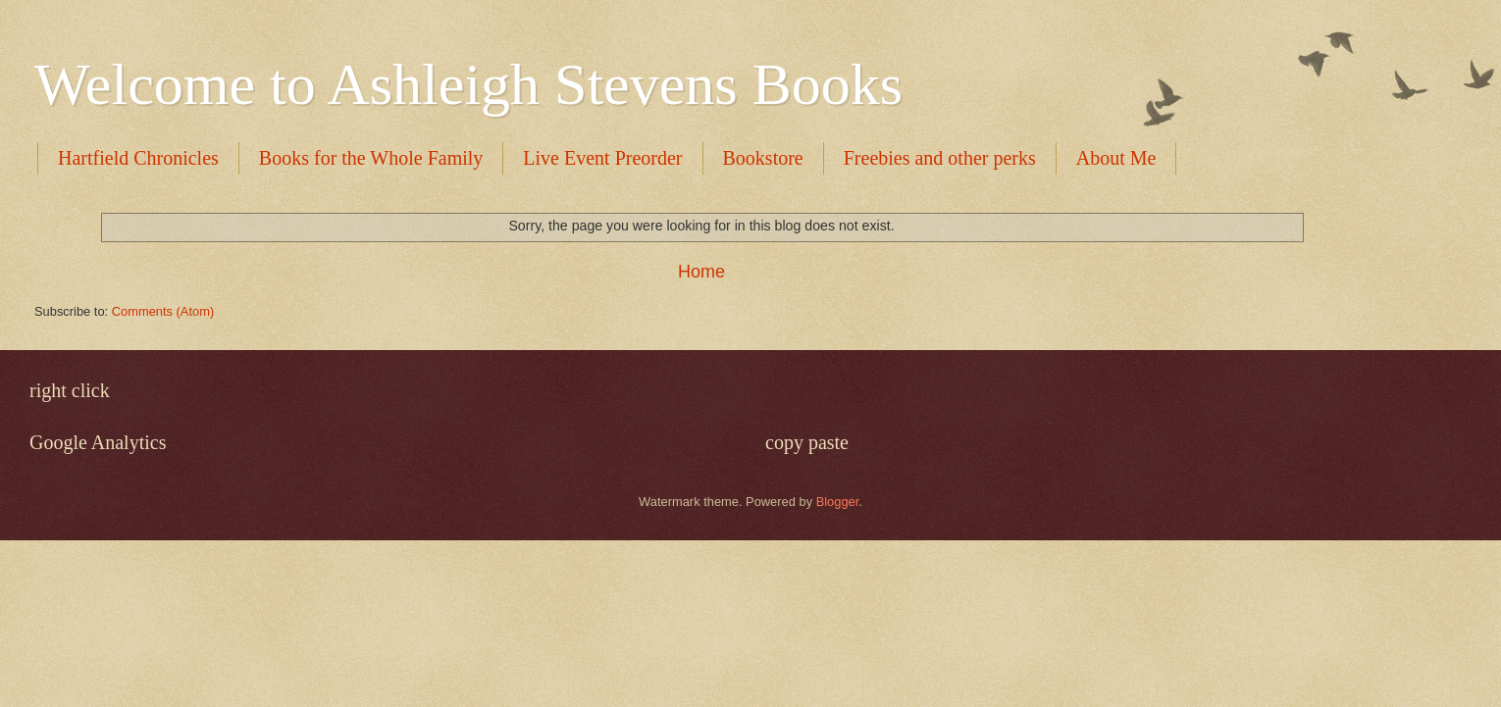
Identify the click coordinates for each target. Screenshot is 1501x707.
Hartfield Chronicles (138, 158)
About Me (1116, 158)
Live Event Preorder (602, 158)
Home (701, 271)
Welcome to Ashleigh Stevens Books (468, 84)
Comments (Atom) (163, 311)
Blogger (837, 501)
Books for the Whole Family (371, 158)
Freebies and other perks (940, 158)
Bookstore (763, 158)
